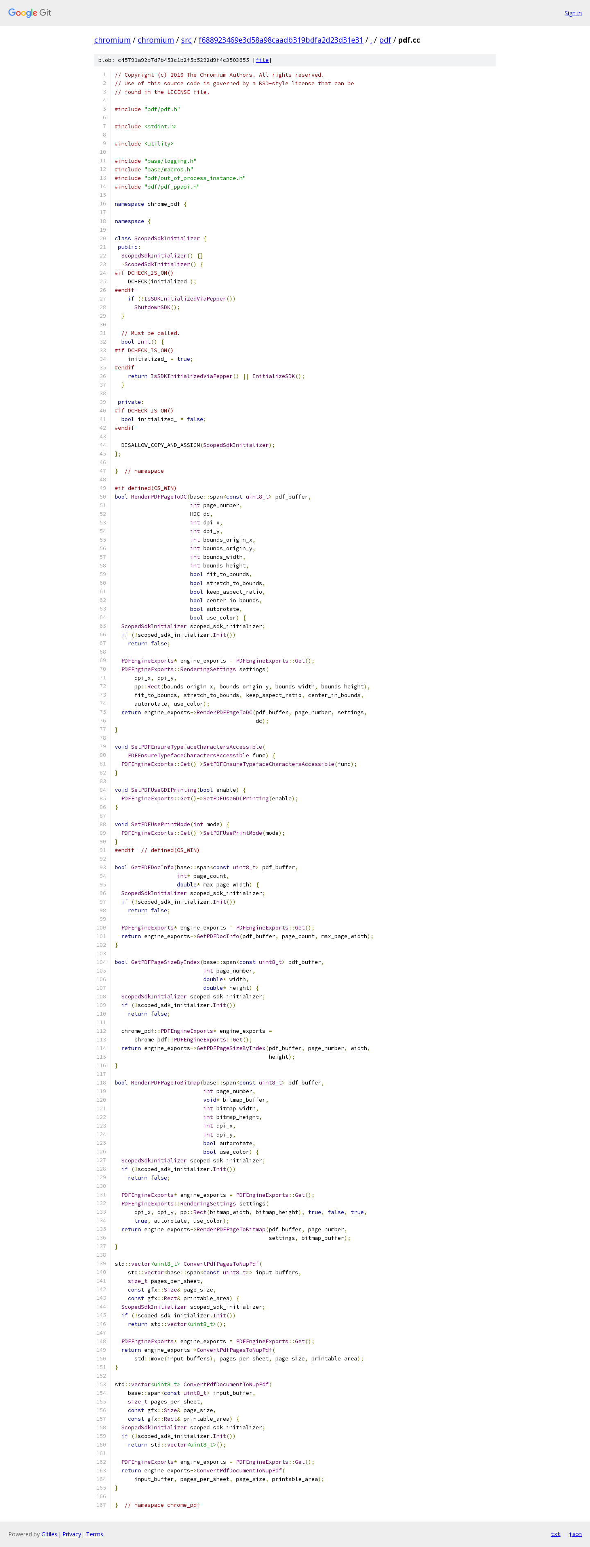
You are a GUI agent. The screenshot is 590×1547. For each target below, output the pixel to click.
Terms (94, 1534)
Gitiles (49, 1534)
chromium (112, 40)
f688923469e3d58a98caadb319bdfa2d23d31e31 (281, 40)
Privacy (71, 1534)
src (186, 40)
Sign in (573, 13)
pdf (385, 40)
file (262, 60)
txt (555, 1534)
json (575, 1534)
